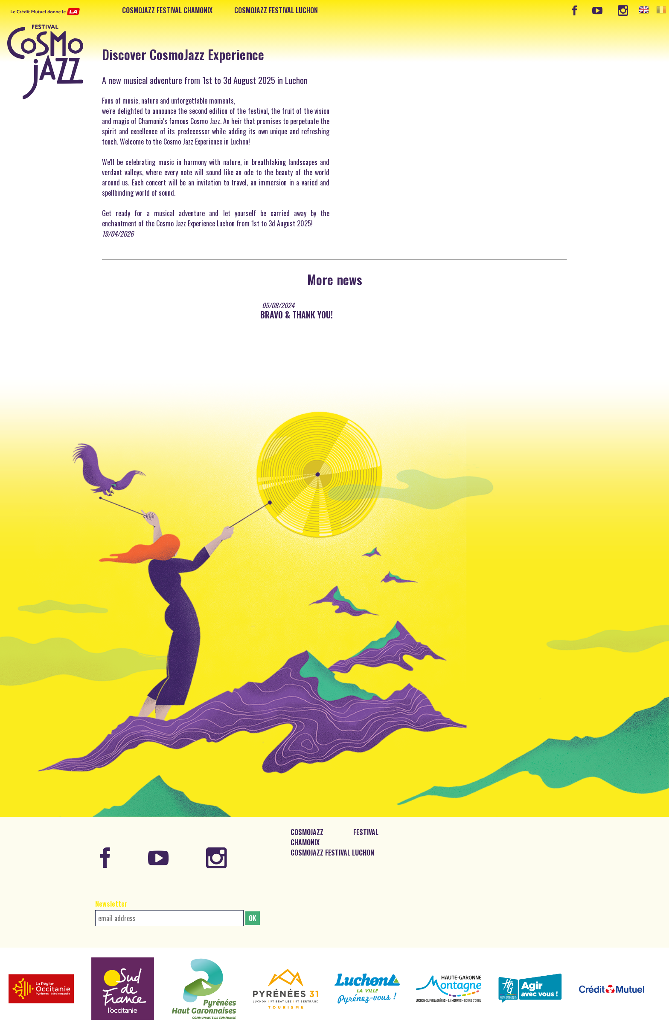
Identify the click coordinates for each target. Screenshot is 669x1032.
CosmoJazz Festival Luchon (276, 10)
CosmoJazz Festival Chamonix (167, 10)
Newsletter (111, 904)
